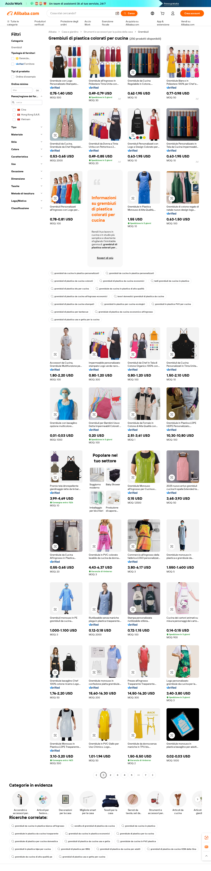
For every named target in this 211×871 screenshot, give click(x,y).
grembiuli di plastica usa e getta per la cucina (75, 319)
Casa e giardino (70, 31)
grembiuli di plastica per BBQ (73, 849)
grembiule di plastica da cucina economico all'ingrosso (124, 311)
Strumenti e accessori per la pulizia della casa (108, 31)
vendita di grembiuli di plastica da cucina (93, 826)
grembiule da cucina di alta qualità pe (31, 856)
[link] (206, 837)
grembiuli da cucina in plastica (138, 826)
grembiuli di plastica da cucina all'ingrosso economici (79, 296)
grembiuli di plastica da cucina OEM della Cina (171, 849)
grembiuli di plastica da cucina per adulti (118, 849)
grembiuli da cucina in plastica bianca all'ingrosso (37, 826)
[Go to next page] (152, 775)
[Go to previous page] (96, 775)
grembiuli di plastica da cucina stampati (72, 304)
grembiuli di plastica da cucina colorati (72, 281)
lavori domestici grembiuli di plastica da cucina (139, 296)
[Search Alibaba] (81, 13)
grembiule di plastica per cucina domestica (34, 841)
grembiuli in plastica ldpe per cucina (31, 849)
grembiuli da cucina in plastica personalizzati (75, 273)
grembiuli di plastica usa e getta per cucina (82, 856)
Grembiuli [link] (143, 31)
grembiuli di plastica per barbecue (69, 311)
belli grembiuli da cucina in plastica (170, 281)
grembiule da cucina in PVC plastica (136, 841)
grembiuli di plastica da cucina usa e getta (87, 841)
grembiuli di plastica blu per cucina (70, 288)
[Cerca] (129, 13)
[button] (117, 13)
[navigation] (26, 404)
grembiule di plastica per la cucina (135, 833)
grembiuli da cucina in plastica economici (87, 833)
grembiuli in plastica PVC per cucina (171, 304)
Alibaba (52, 31)
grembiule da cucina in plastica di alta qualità (120, 288)
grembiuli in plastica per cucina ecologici (123, 304)
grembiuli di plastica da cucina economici (122, 281)
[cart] (163, 13)
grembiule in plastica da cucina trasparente (34, 833)
